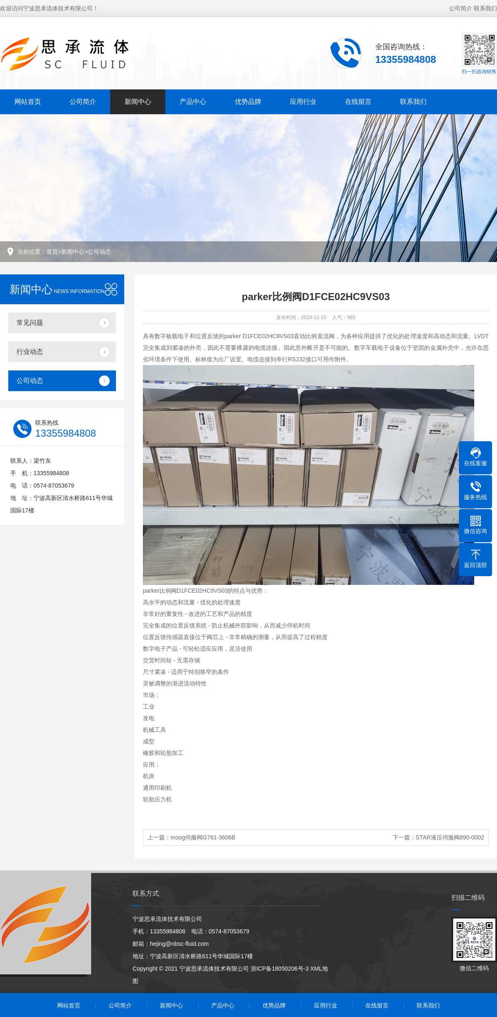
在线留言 (358, 101)
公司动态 (99, 251)
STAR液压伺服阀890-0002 (450, 837)
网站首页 (27, 101)
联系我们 (485, 8)
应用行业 (303, 101)
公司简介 (460, 8)
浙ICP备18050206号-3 (280, 968)
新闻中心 (138, 101)
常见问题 (30, 322)
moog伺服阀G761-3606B (203, 837)
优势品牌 (248, 101)
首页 (52, 251)
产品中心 (193, 101)
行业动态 (30, 351)
